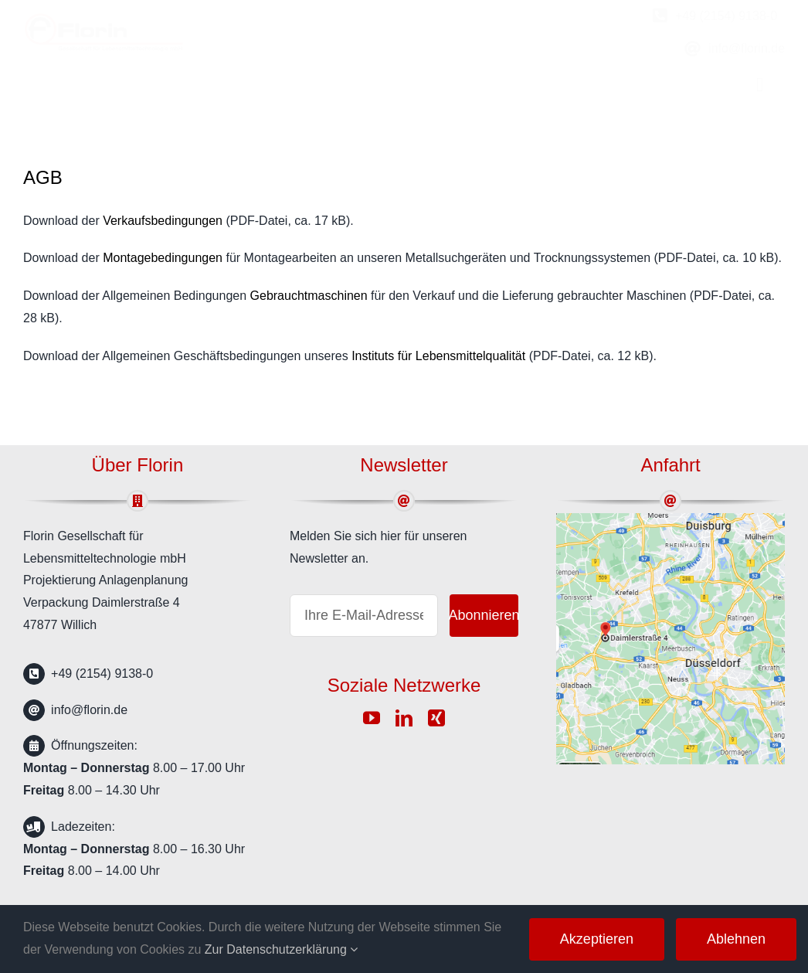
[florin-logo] (104, 18)
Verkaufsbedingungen (162, 220)
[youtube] (371, 717)
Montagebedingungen (162, 257)
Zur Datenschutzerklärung (281, 949)
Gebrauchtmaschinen (309, 295)
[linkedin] (404, 717)
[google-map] (670, 519)
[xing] (436, 717)
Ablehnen (736, 939)
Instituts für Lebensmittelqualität (438, 355)
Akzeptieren (596, 939)
